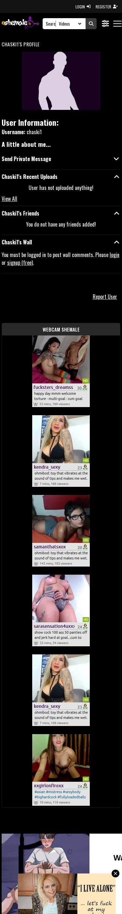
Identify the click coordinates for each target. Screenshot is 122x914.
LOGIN (82, 6)
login (114, 255)
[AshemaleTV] (20, 23)
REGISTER (107, 6)
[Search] (51, 23)
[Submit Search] (91, 23)
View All (9, 199)
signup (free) (20, 262)
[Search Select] (69, 23)
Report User (105, 296)
